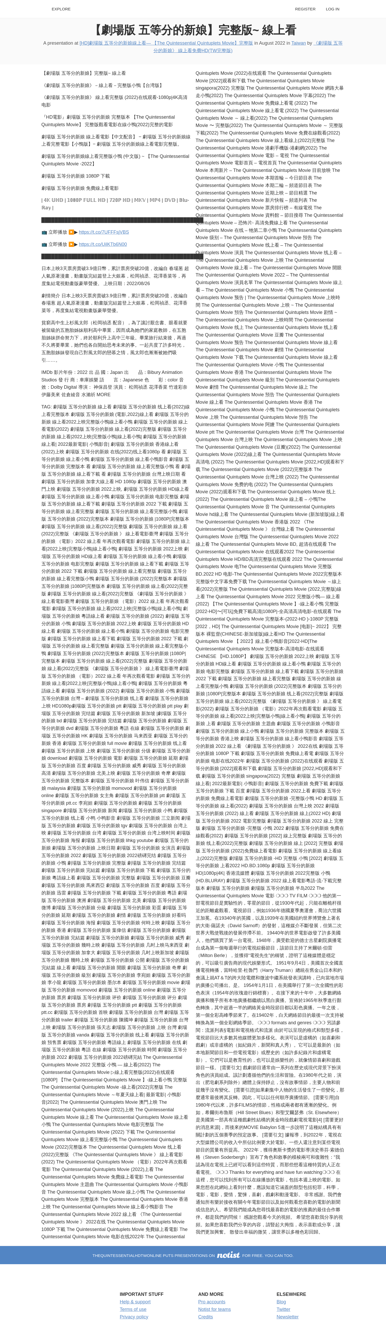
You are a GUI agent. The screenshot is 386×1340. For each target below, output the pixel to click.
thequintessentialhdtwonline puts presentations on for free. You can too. (193, 1255)
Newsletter (288, 1316)
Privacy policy (134, 1316)
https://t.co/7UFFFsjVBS (104, 232)
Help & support (135, 1301)
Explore (61, 9)
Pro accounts (212, 1301)
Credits (205, 1316)
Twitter (283, 1309)
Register (305, 9)
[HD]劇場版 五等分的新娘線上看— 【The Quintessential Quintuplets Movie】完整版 (166, 43)
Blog (281, 1301)
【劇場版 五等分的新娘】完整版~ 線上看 (193, 30)
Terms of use (133, 1309)
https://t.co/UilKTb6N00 (103, 244)
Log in (332, 9)
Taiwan (298, 43)
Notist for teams (214, 1309)
